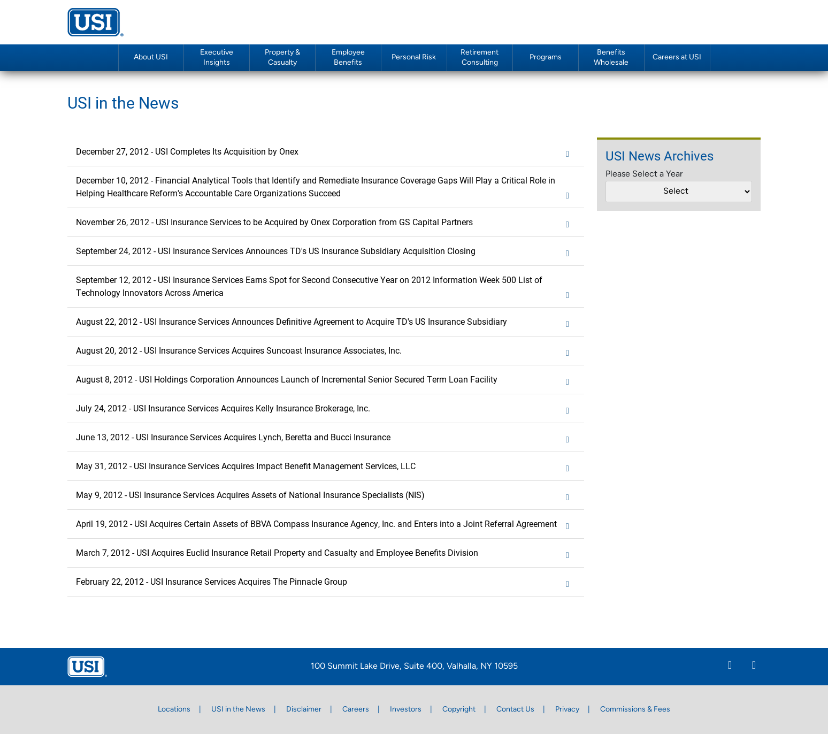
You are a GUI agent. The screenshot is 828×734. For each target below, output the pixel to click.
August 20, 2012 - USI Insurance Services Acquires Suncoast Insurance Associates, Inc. (326, 351)
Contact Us (515, 710)
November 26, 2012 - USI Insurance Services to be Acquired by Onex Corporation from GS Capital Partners (326, 222)
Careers (355, 710)
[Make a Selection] (678, 191)
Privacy (567, 710)
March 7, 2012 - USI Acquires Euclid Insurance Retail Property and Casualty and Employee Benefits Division (326, 553)
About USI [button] (151, 57)
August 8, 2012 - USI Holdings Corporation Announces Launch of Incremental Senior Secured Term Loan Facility (326, 379)
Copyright (459, 710)
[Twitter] (754, 666)
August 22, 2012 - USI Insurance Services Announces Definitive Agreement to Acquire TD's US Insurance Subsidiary (326, 322)
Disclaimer (303, 710)
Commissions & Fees (635, 710)
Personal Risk (414, 57)
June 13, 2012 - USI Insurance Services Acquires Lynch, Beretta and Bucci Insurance (326, 437)
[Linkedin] (730, 666)
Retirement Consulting (480, 58)
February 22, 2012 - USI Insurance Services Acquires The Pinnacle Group (326, 582)
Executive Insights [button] (216, 58)
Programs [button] (546, 57)
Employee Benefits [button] (348, 58)
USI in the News (238, 710)
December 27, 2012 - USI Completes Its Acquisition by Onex (326, 152)
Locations (174, 710)
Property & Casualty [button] (282, 58)
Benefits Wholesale (611, 58)
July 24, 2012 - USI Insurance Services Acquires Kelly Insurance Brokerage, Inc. (326, 408)
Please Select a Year (644, 174)
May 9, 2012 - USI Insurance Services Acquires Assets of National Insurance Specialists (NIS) (326, 495)
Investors (405, 710)
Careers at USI (677, 57)
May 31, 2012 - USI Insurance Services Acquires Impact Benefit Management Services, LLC (326, 466)
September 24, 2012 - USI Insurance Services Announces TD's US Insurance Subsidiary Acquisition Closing (326, 251)
